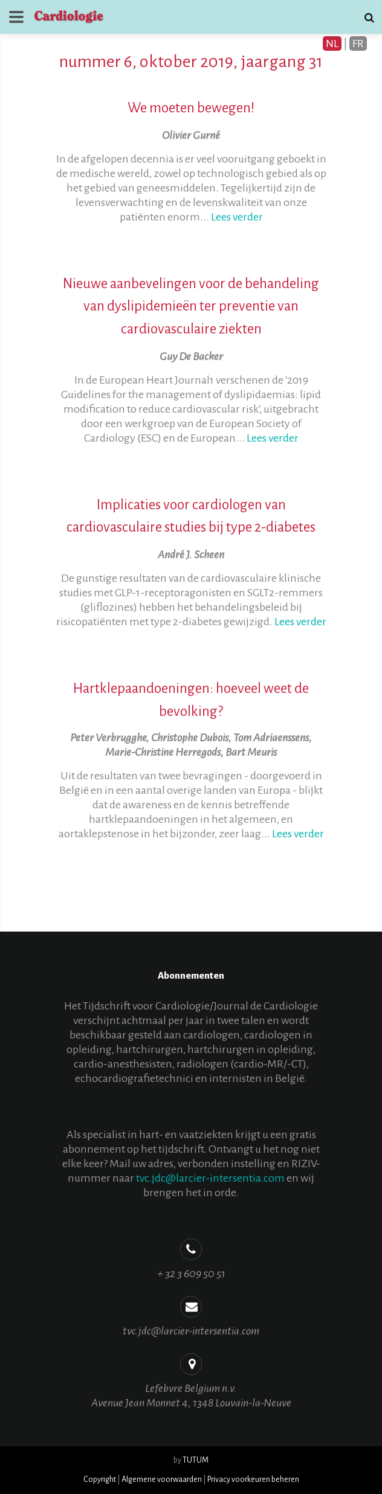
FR (358, 43)
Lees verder (237, 217)
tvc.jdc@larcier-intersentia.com (210, 1178)
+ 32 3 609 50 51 (191, 1273)
